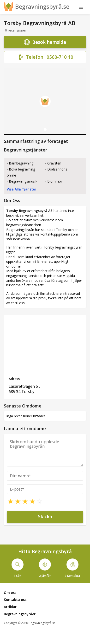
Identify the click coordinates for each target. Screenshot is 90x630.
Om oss (10, 592)
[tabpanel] (45, 101)
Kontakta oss (15, 599)
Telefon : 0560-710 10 (45, 57)
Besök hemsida (45, 42)
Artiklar (10, 606)
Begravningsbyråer (20, 614)
